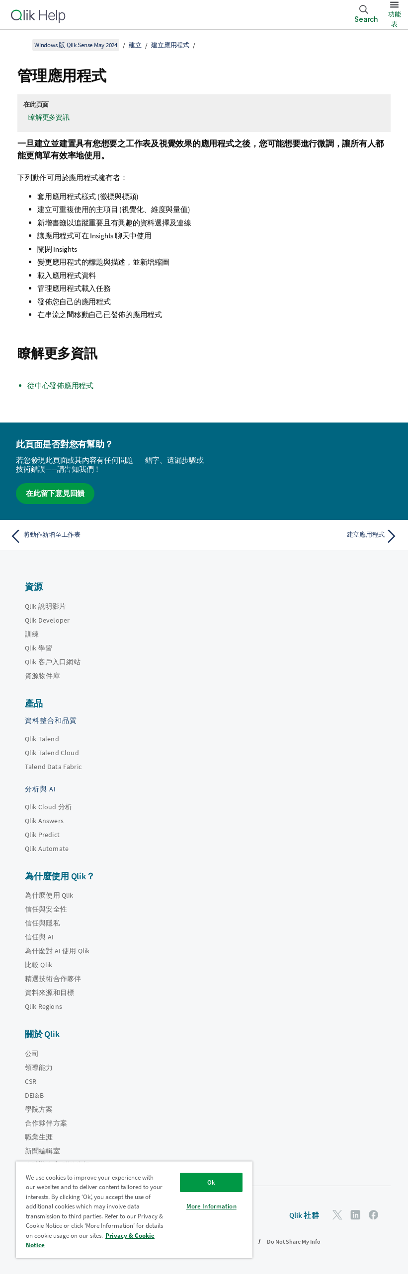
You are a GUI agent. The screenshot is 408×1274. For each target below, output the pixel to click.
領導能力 (39, 1067)
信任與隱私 (42, 923)
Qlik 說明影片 (45, 606)
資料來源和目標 (49, 992)
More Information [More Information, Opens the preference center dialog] (211, 1206)
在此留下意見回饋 (55, 493)
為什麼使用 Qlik (49, 895)
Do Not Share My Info (294, 1241)
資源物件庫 (42, 675)
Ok (211, 1182)
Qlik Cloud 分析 (48, 806)
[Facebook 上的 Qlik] (373, 1214)
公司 (32, 1053)
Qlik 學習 (38, 647)
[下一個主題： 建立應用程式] (304, 536)
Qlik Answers (44, 820)
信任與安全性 (46, 909)
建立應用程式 (170, 45)
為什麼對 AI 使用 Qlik (57, 950)
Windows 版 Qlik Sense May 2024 (75, 45)
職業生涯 (39, 1136)
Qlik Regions (43, 1006)
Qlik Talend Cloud (52, 752)
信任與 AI (39, 936)
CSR (30, 1081)
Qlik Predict (42, 834)
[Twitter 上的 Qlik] (337, 1214)
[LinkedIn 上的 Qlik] (355, 1214)
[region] (134, 1209)
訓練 (32, 634)
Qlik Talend (42, 738)
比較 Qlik (38, 964)
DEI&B (34, 1095)
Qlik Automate (47, 848)
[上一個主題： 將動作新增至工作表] (103, 536)
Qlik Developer (47, 620)
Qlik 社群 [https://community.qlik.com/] (304, 1215)
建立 (135, 45)
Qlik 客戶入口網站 (53, 661)
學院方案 (39, 1109)
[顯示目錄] (19, 44)
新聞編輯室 (42, 1150)
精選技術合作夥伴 (53, 978)
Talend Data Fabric (53, 766)
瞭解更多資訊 (49, 117)
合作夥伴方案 (46, 1123)
